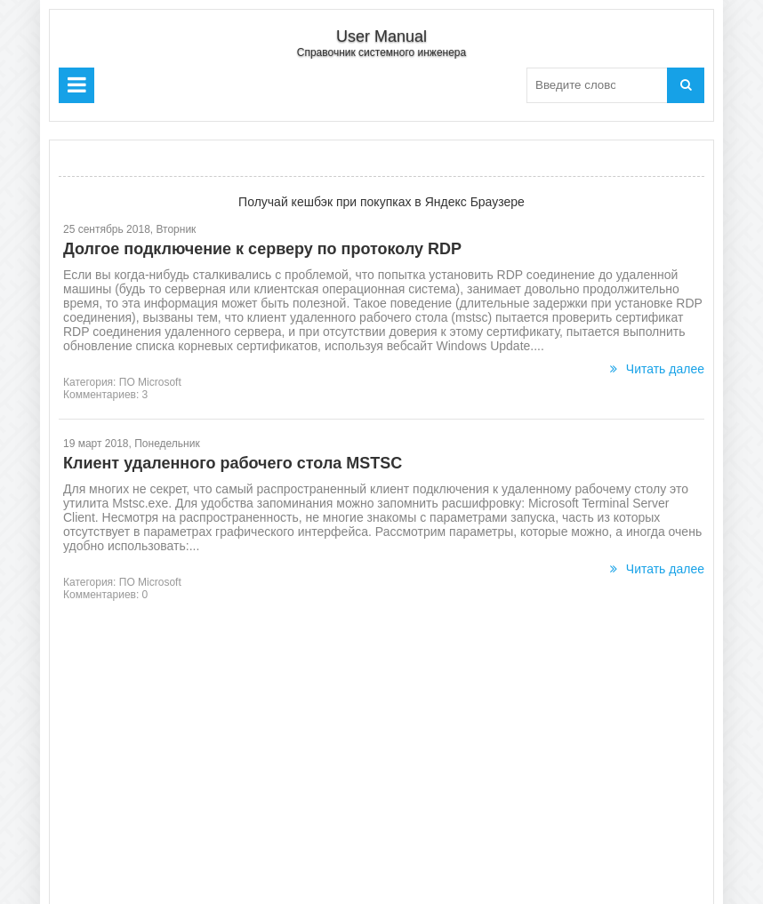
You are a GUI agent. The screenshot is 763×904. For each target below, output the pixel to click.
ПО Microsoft (150, 382)
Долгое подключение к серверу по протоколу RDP (262, 249)
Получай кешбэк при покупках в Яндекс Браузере (381, 202)
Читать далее (657, 369)
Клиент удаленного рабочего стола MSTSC (232, 463)
